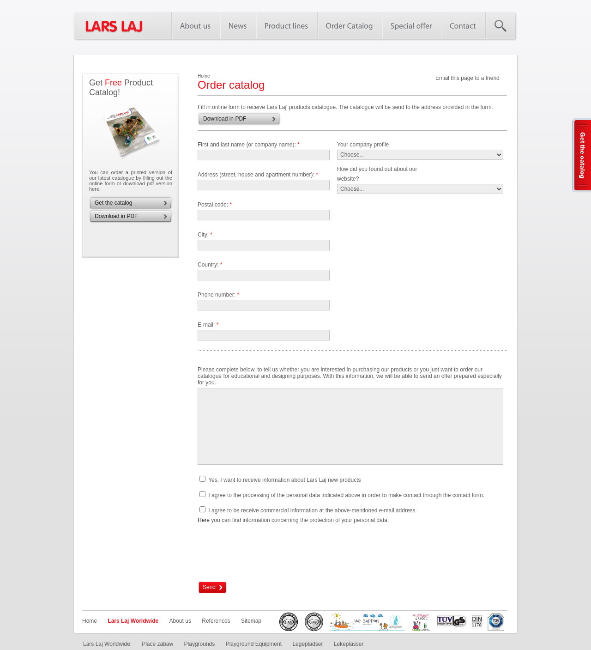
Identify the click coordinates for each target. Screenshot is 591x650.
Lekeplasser (349, 644)
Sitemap (251, 621)
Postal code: (215, 204)
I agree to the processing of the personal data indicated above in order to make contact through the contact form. (346, 495)
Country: (210, 264)
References (216, 621)
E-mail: (208, 325)
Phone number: (218, 295)
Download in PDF (116, 216)
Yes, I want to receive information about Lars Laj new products (284, 480)
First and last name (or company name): (249, 144)
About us (180, 621)
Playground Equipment (254, 644)
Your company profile (363, 144)
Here (204, 520)
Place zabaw (157, 644)
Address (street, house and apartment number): (258, 174)
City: (205, 234)
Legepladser (307, 644)
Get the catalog (113, 203)
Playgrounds (199, 644)
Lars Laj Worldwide (133, 621)
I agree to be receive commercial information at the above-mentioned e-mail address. (312, 510)
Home (89, 621)
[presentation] (268, 553)
